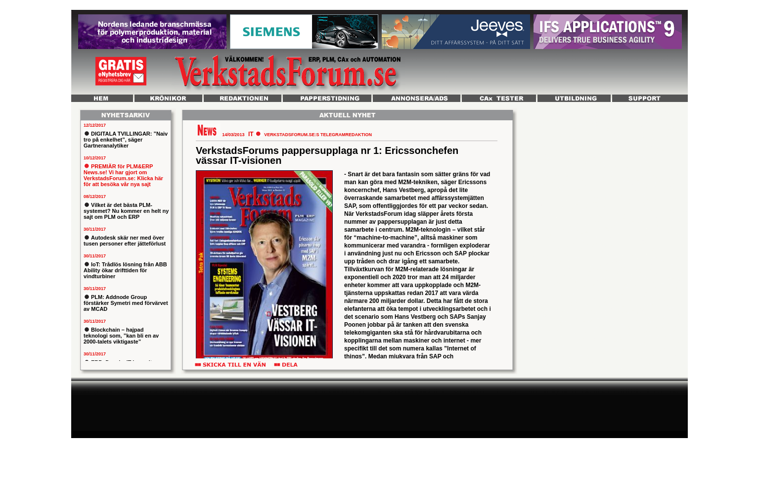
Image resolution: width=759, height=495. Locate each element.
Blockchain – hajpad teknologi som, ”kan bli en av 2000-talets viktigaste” (121, 336)
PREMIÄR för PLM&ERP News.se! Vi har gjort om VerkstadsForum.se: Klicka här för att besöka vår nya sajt (123, 175)
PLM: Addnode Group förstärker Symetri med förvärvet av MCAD (126, 303)
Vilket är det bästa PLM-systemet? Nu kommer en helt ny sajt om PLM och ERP (126, 211)
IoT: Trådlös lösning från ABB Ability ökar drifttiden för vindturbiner (125, 270)
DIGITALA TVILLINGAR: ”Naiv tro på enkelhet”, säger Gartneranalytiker (126, 139)
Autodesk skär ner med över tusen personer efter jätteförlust (125, 241)
